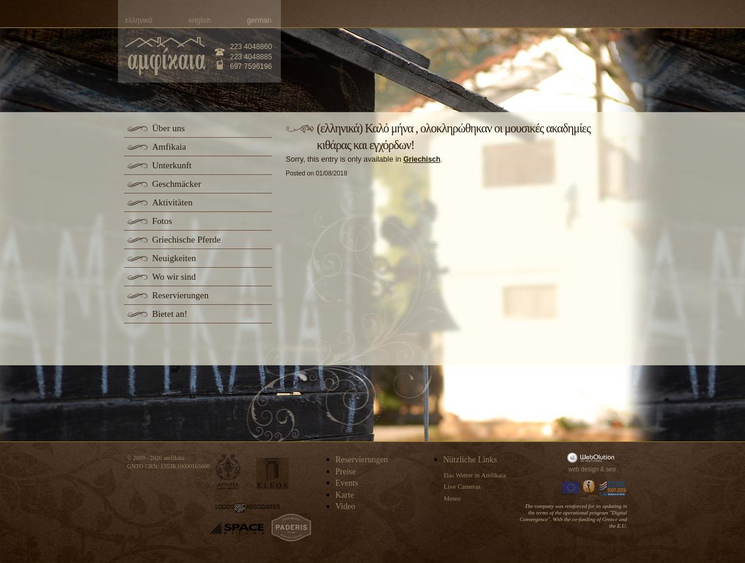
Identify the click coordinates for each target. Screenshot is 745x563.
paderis (291, 527)
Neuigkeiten (174, 258)
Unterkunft (172, 165)
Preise (345, 471)
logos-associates (248, 508)
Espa (613, 488)
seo (611, 469)
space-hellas (237, 528)
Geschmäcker (176, 184)
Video (345, 506)
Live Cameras (462, 486)
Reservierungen (180, 295)
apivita (228, 471)
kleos (272, 473)
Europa (570, 488)
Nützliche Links (470, 459)
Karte (344, 495)
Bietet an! (169, 314)
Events (346, 483)
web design (583, 469)
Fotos (162, 221)
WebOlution (593, 457)
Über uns (168, 128)
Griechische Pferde (186, 239)
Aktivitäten (172, 202)
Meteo (452, 498)
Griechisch (421, 159)
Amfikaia (169, 147)
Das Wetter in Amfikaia (475, 475)
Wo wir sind (174, 277)
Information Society (589, 488)
